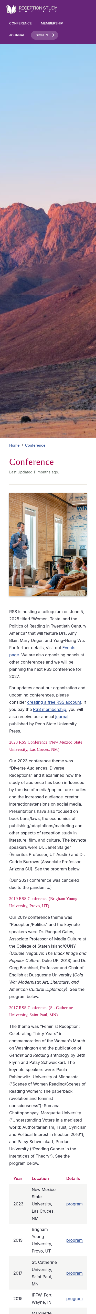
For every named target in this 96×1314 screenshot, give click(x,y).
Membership (52, 23)
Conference (20, 23)
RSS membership (49, 709)
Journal (17, 35)
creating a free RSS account (54, 702)
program (74, 1203)
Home (14, 445)
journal (62, 716)
